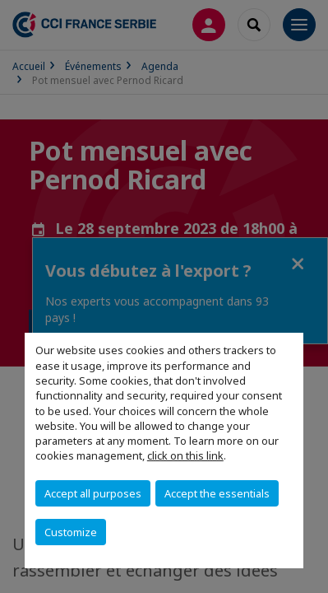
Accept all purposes (92, 493)
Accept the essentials (217, 493)
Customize (70, 532)
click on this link (185, 455)
